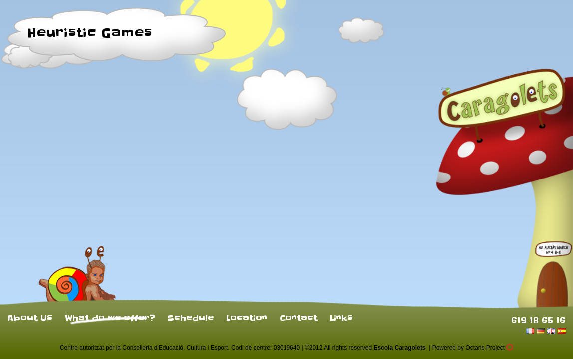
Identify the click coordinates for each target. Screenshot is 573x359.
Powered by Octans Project (472, 347)
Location (246, 317)
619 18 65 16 (538, 319)
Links (341, 317)
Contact (298, 317)
